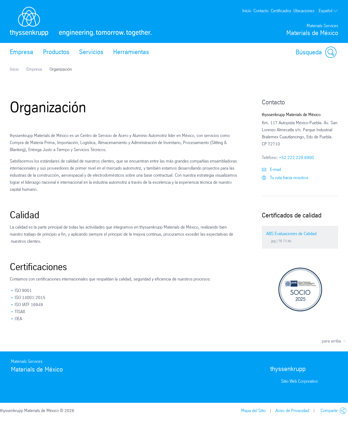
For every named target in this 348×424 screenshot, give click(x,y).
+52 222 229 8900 (296, 157)
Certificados (281, 10)
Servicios (91, 52)
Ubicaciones (303, 10)
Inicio (246, 10)
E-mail (271, 169)
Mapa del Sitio (253, 410)
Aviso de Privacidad (292, 410)
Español (328, 10)
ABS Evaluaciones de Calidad (291, 233)
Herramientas (131, 52)
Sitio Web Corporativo (299, 381)
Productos (56, 52)
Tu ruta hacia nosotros (285, 177)
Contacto (261, 10)
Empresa (21, 52)
